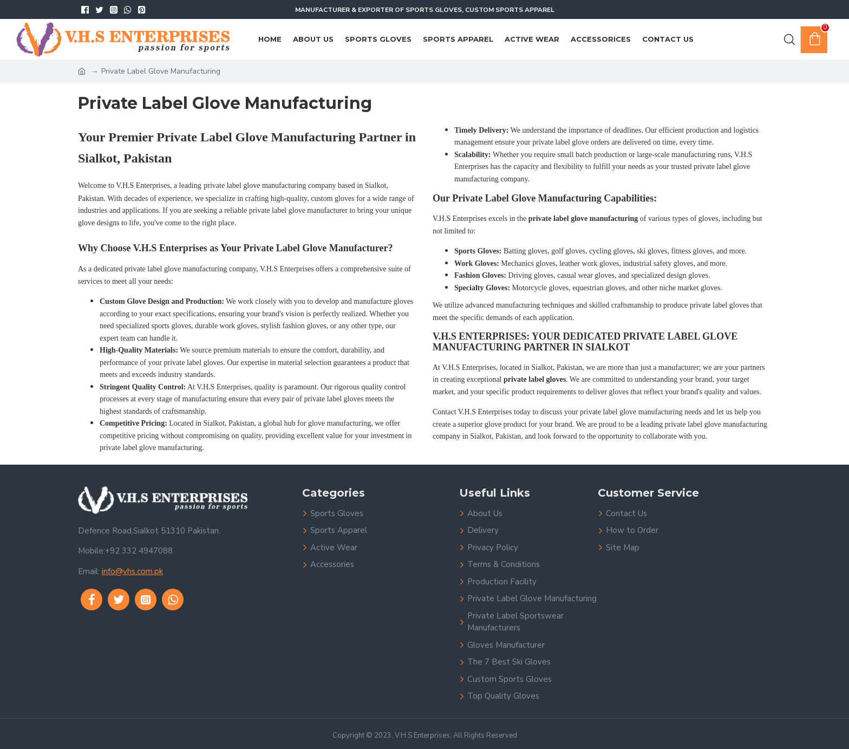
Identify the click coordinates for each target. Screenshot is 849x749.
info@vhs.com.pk (132, 571)
